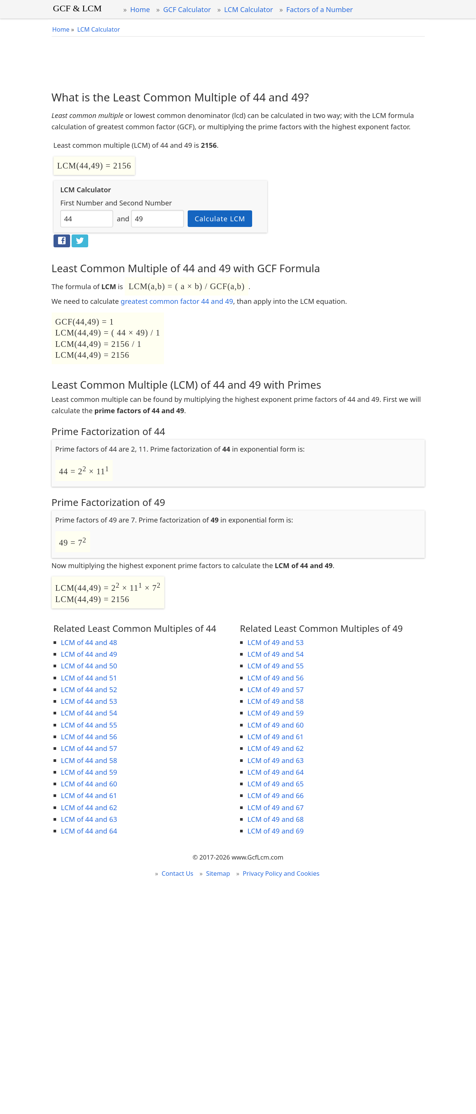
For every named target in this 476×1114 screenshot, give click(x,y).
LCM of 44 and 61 (89, 795)
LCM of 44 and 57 (89, 748)
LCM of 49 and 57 (276, 689)
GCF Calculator (187, 9)
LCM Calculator (248, 9)
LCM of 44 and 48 (89, 642)
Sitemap (218, 873)
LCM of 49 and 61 (276, 736)
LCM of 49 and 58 (276, 701)
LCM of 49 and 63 (276, 760)
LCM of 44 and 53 (89, 701)
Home (140, 9)
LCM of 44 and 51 (89, 677)
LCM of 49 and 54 (276, 654)
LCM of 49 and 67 (276, 807)
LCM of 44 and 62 (89, 807)
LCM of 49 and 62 (276, 748)
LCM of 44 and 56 (89, 736)
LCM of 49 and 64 (276, 772)
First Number (81, 202)
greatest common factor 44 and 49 (177, 301)
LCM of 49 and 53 (276, 642)
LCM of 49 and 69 (276, 830)
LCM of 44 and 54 (89, 712)
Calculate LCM (219, 218)
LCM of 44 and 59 (89, 772)
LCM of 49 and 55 (276, 665)
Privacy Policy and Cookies (281, 873)
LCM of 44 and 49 (89, 654)
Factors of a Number (319, 9)
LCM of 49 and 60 (276, 724)
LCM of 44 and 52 (89, 689)
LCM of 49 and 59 (276, 712)
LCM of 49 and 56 (276, 677)
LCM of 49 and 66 (276, 795)
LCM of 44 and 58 (89, 760)
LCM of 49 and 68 (276, 819)
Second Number (145, 202)
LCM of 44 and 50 (89, 665)
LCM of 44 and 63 (89, 819)
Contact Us (177, 873)
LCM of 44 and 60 (89, 783)
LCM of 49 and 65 (276, 783)
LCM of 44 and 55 (89, 724)
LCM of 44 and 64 (89, 830)
